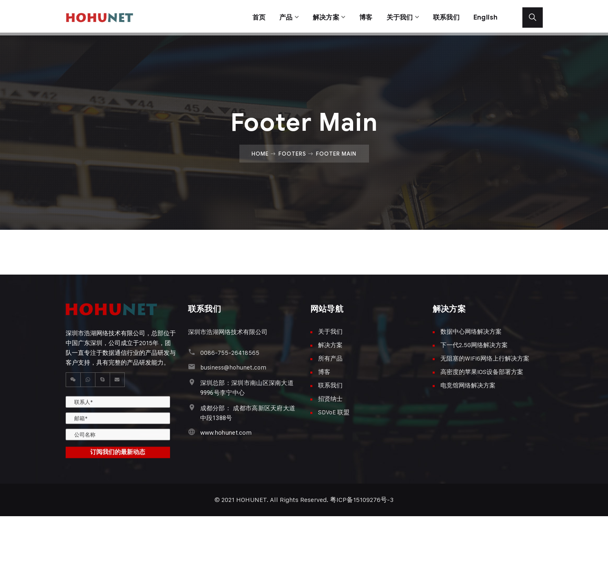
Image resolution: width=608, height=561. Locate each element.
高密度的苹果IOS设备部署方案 (481, 372)
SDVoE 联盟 (333, 412)
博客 (361, 16)
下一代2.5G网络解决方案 (474, 345)
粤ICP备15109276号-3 (362, 500)
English (485, 16)
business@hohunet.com (233, 367)
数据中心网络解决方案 (471, 331)
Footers (292, 153)
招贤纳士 (330, 399)
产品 (279, 16)
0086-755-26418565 (229, 352)
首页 (251, 16)
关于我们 (396, 16)
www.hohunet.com (226, 432)
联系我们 (445, 16)
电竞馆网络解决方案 (467, 385)
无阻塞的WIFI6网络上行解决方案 (484, 358)
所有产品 (330, 358)
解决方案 (320, 16)
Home (260, 153)
